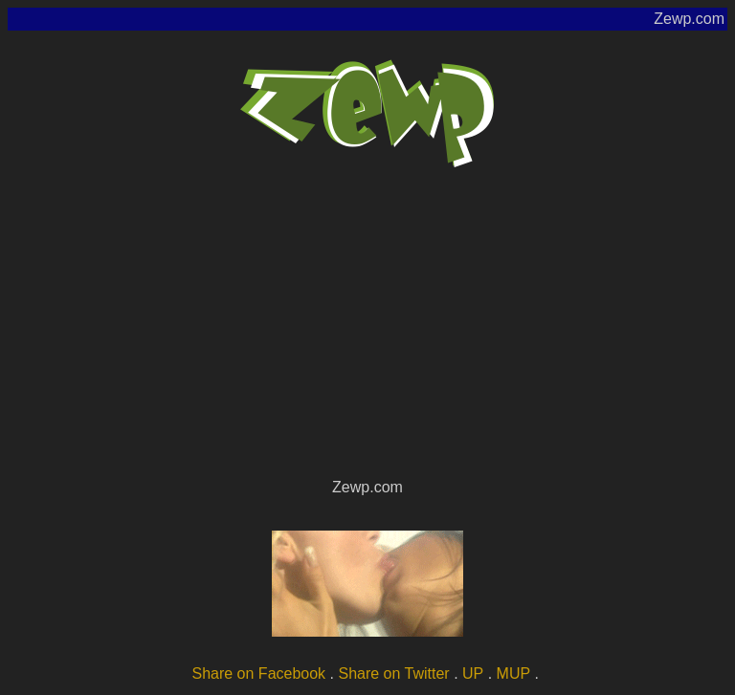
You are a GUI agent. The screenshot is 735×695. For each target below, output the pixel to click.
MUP (514, 673)
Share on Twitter (393, 673)
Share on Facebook (258, 673)
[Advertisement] (367, 331)
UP (472, 673)
